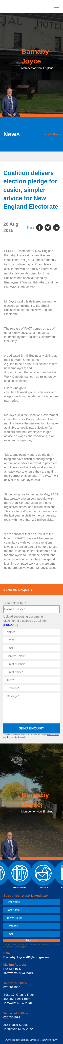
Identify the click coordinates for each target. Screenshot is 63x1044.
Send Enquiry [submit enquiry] (31, 728)
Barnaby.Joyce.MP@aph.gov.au (26, 957)
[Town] (31, 680)
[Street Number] (31, 664)
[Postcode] (31, 688)
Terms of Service (14, 737)
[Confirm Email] (31, 656)
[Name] (31, 632)
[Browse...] (10, 625)
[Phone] (31, 640)
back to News (52, 134)
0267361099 (11, 1017)
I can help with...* (14, 603)
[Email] (31, 648)
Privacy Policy (53, 735)
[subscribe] (31, 940)
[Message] (31, 708)
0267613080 (11, 987)
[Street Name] (31, 672)
